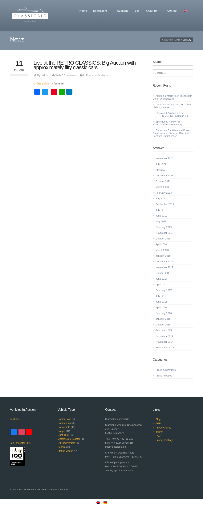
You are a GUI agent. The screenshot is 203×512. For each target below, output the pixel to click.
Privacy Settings (164, 440)
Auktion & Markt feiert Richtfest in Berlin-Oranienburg (172, 97)
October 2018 (163, 238)
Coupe (61, 431)
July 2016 (161, 296)
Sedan (61, 446)
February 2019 (164, 227)
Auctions (122, 10)
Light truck (63, 434)
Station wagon (65, 451)
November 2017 (164, 267)
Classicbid (167, 39)
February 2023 (164, 192)
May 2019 (161, 221)
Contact (172, 10)
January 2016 (163, 318)
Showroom (102, 10)
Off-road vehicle (66, 442)
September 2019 (165, 204)
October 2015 (163, 324)
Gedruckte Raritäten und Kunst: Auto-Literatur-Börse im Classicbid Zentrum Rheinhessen (171, 133)
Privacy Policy (163, 427)
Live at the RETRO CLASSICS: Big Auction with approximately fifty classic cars (85, 65)
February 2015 (164, 330)
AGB (158, 423)
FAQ (158, 435)
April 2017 (161, 284)
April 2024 (161, 169)
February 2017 (164, 290)
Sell (137, 10)
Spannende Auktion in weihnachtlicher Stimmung (167, 123)
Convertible (64, 427)
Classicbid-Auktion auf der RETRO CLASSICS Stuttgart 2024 (172, 114)
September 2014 (165, 347)
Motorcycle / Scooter (69, 438)
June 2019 (161, 215)
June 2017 (161, 278)
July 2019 (161, 210)
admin (45, 75)
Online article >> (43, 83)
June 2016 (161, 301)
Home (83, 10)
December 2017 (164, 261)
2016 (177, 39)
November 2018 (164, 232)
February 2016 (164, 313)
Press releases (164, 375)
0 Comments (69, 75)
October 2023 (163, 181)
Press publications (97, 75)
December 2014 (164, 336)
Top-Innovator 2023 (20, 442)
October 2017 (163, 273)
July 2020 (161, 198)
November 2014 (164, 341)
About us (153, 10)
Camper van (64, 419)
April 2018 (161, 244)
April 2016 (161, 307)
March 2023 (162, 187)
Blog (158, 419)
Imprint (159, 431)
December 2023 (164, 175)
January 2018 (163, 255)
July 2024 (161, 164)
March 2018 (162, 250)
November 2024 (164, 158)
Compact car (65, 423)
